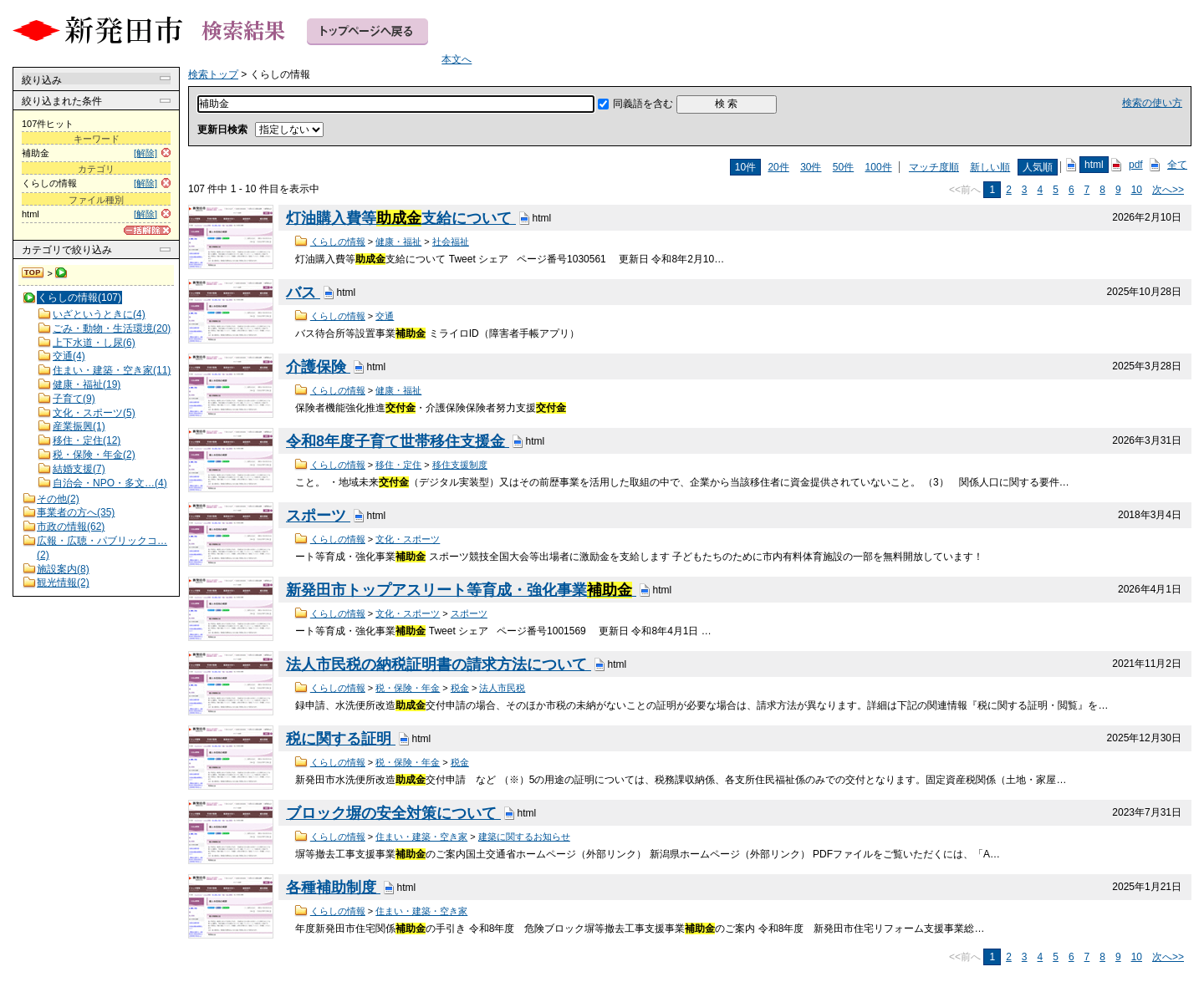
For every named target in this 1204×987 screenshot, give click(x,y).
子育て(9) (74, 398)
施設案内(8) (63, 569)
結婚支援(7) (79, 469)
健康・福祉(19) (86, 384)
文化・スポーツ (407, 539)
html (1094, 164)
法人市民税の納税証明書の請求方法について (438, 664)
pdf (1136, 164)
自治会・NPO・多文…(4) (110, 483)
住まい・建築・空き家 (421, 837)
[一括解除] (147, 230)
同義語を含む (643, 103)
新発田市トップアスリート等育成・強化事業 (461, 590)
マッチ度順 (934, 167)
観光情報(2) (63, 582)
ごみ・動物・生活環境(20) (112, 328)
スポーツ (318, 515)
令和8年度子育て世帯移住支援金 (397, 441)
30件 (810, 167)
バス (303, 292)
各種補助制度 (333, 887)
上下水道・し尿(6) (94, 343)
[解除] (145, 153)
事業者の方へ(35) (76, 512)
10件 (745, 167)
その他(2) (58, 499)
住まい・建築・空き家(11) (112, 370)
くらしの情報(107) (79, 297)
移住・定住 (398, 465)
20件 (778, 167)
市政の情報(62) (71, 526)
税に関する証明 (340, 738)
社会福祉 (450, 242)
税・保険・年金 (407, 688)
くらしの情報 (337, 242)
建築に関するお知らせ (524, 837)
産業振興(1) (79, 426)
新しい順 (990, 167)
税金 (460, 688)
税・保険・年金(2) (94, 454)
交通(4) (69, 356)
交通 (384, 316)
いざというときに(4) (99, 314)
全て (1177, 164)
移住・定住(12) (86, 440)
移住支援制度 (459, 465)
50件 (843, 167)
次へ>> (1168, 190)
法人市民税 (502, 688)
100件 (878, 167)
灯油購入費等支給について (401, 218)
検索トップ (33, 273)
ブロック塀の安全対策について (393, 813)
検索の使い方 (1152, 103)
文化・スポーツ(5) (94, 413)
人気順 (1038, 167)
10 (1136, 190)
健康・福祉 (398, 242)
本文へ (456, 59)
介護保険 (318, 367)
